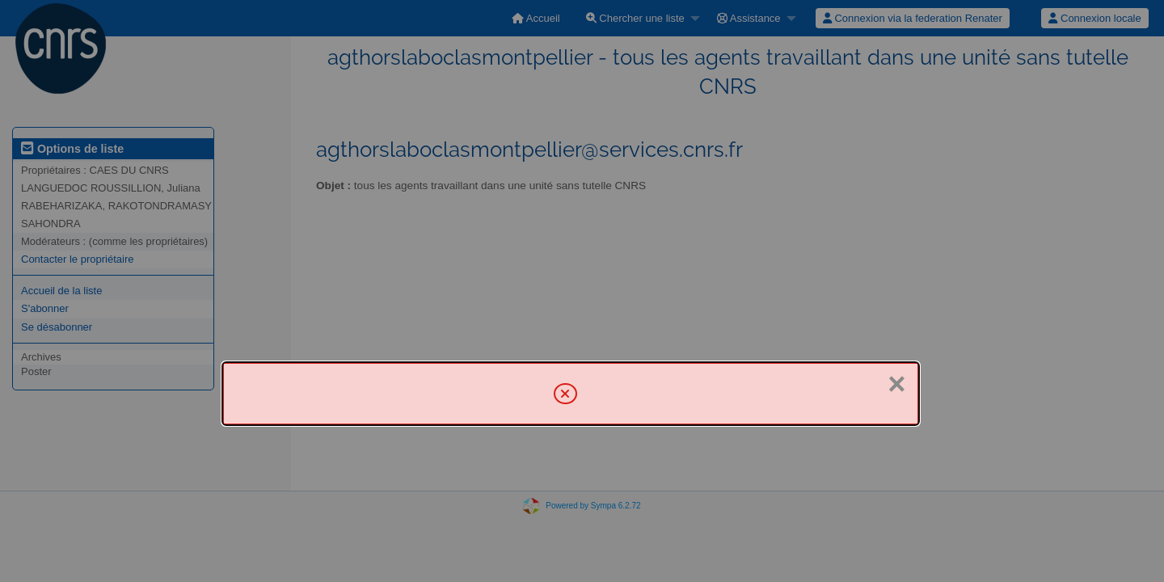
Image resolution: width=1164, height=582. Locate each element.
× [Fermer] (896, 384)
